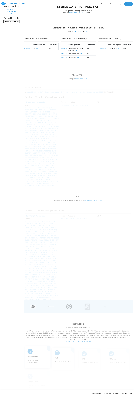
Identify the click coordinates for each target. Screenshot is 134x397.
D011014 (64, 61)
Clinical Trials (104, 4)
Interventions (33, 360)
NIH (77, 54)
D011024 (64, 58)
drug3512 (27, 52)
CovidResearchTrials (84, 4)
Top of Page (118, 4)
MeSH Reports (78, 345)
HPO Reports (88, 345)
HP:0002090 (102, 52)
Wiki (36, 52)
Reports (128, 4)
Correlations (95, 4)
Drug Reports (67, 345)
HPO (111, 4)
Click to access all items (11, 22)
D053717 (64, 52)
